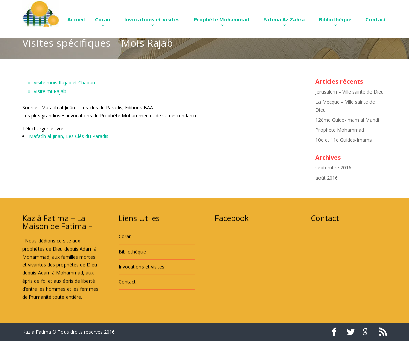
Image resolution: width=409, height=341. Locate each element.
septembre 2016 (333, 167)
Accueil (76, 19)
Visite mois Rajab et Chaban (64, 82)
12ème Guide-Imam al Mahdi (347, 119)
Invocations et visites (152, 19)
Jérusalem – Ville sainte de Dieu (349, 91)
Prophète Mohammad (221, 19)
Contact (375, 19)
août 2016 (326, 178)
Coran (102, 19)
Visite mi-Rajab (50, 91)
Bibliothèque (335, 19)
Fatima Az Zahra (284, 19)
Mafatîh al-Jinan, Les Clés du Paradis (68, 136)
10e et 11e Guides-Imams (343, 140)
